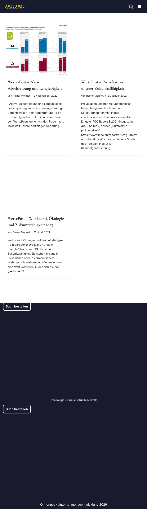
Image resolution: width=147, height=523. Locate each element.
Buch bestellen (17, 321)
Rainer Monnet (22, 96)
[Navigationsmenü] (140, 6)
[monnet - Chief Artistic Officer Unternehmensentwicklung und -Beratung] (14, 6)
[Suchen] (131, 6)
